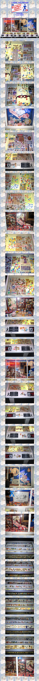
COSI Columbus (20, 13)
